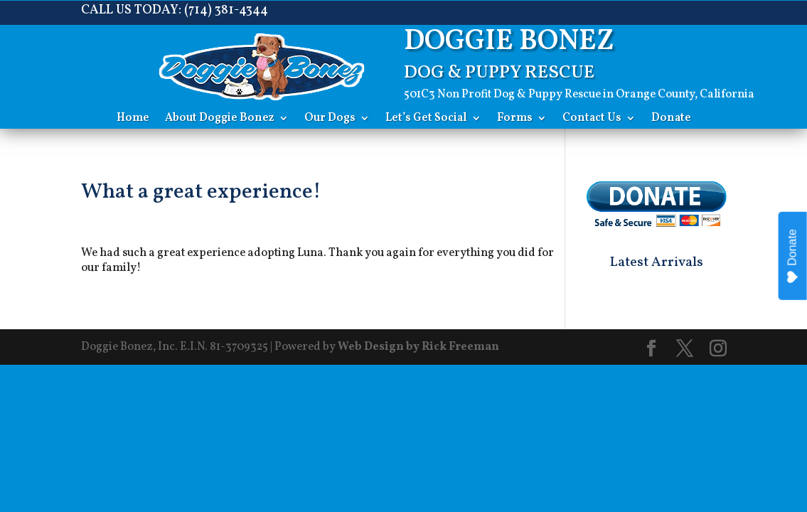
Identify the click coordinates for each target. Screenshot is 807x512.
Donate (671, 119)
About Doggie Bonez (219, 119)
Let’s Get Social (426, 119)
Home (133, 119)
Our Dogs (330, 119)
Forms (515, 119)
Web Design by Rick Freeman (418, 347)
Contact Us (591, 119)
